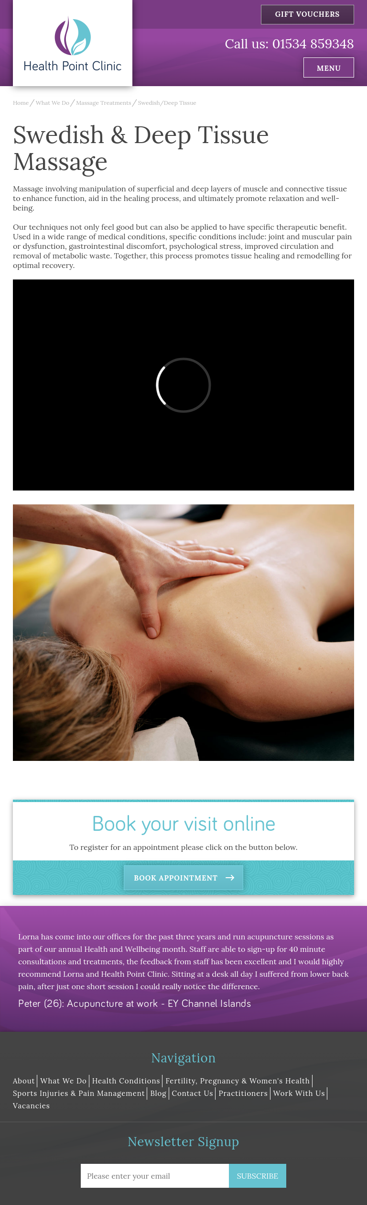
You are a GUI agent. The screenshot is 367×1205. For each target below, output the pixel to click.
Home (21, 102)
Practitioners (243, 1093)
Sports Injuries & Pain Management (79, 1093)
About (24, 1080)
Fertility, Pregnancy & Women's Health (237, 1080)
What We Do (52, 102)
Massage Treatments (103, 102)
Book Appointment (175, 877)
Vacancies (31, 1105)
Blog (158, 1093)
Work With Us (299, 1093)
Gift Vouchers (307, 14)
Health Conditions (126, 1080)
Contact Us (193, 1093)
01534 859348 (313, 43)
